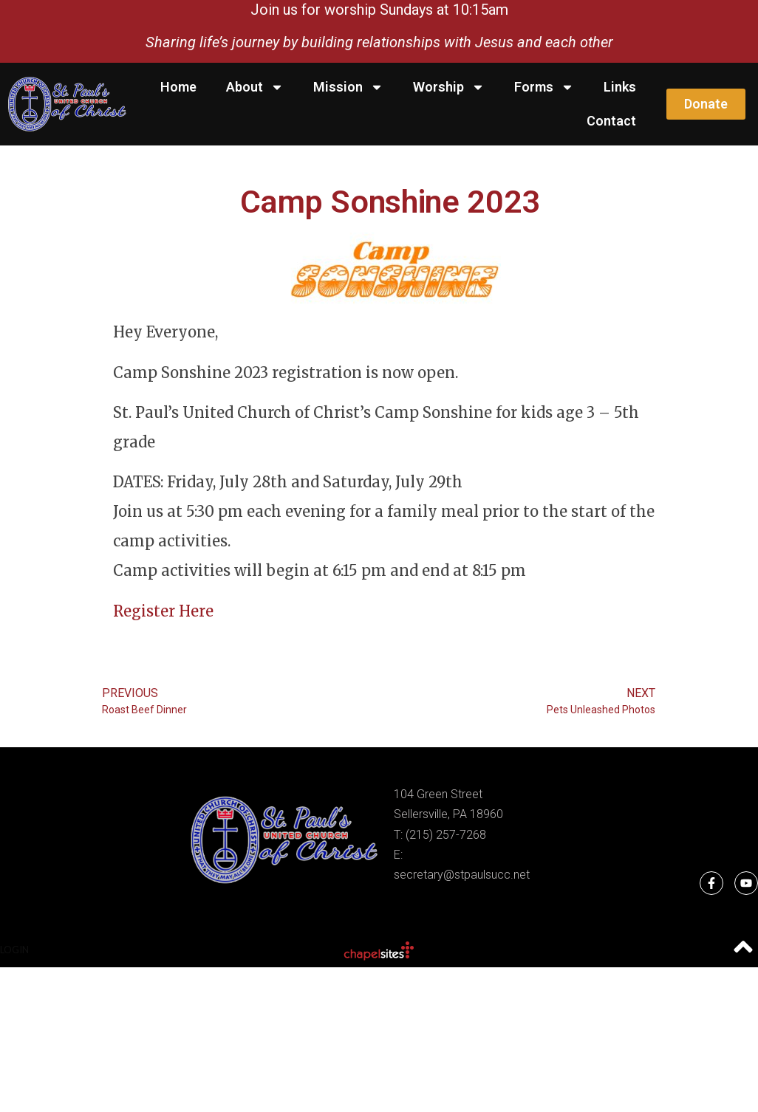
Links (620, 87)
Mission (348, 87)
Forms (544, 87)
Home (178, 87)
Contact (611, 120)
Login (14, 949)
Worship (449, 87)
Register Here (163, 611)
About (255, 87)
